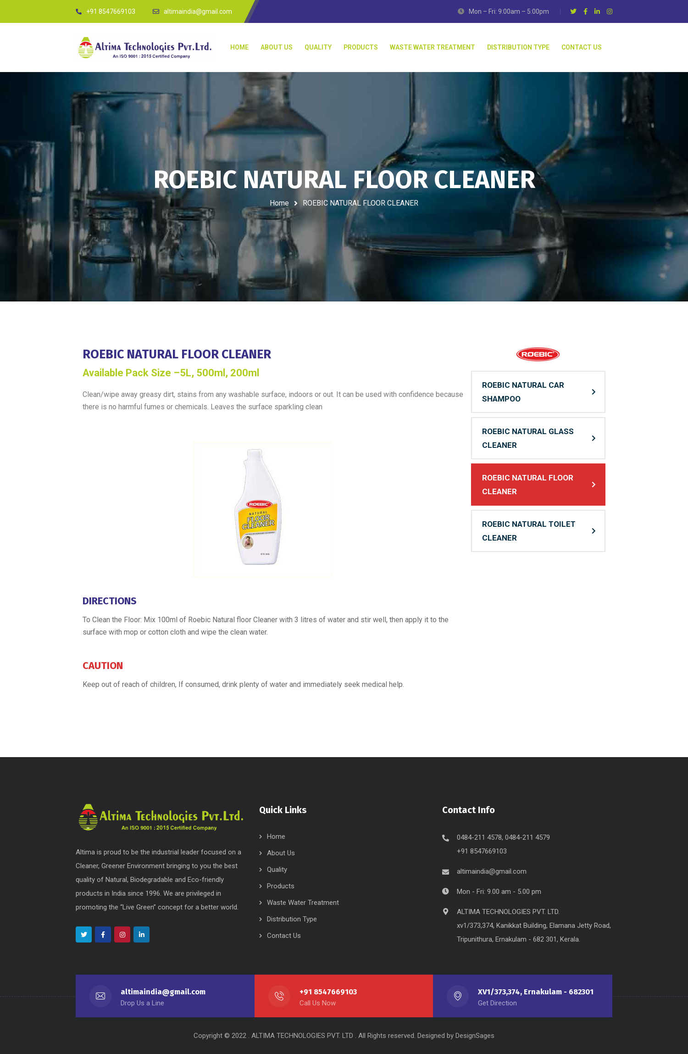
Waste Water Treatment (303, 902)
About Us (281, 853)
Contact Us (284, 935)
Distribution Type (292, 919)
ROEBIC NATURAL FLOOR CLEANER (527, 484)
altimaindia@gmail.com (492, 871)
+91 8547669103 (328, 991)
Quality (277, 869)
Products (280, 886)
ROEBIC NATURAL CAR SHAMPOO (523, 391)
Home (279, 203)
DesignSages (474, 1036)
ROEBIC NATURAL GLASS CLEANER (528, 438)
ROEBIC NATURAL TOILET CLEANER (529, 530)
